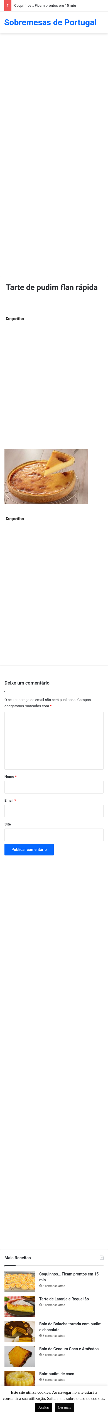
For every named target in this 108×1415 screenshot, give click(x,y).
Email (10, 800)
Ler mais (64, 1407)
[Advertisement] (54, 93)
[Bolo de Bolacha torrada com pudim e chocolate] (19, 1331)
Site (7, 824)
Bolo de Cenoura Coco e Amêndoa (69, 1349)
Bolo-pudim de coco (56, 1374)
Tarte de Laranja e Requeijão (64, 1299)
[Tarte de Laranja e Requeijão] (19, 1306)
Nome (10, 776)
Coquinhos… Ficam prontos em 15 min (45, 5)
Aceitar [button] (43, 1407)
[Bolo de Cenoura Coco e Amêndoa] (19, 1356)
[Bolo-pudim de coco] (19, 1381)
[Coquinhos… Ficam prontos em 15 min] (19, 1281)
